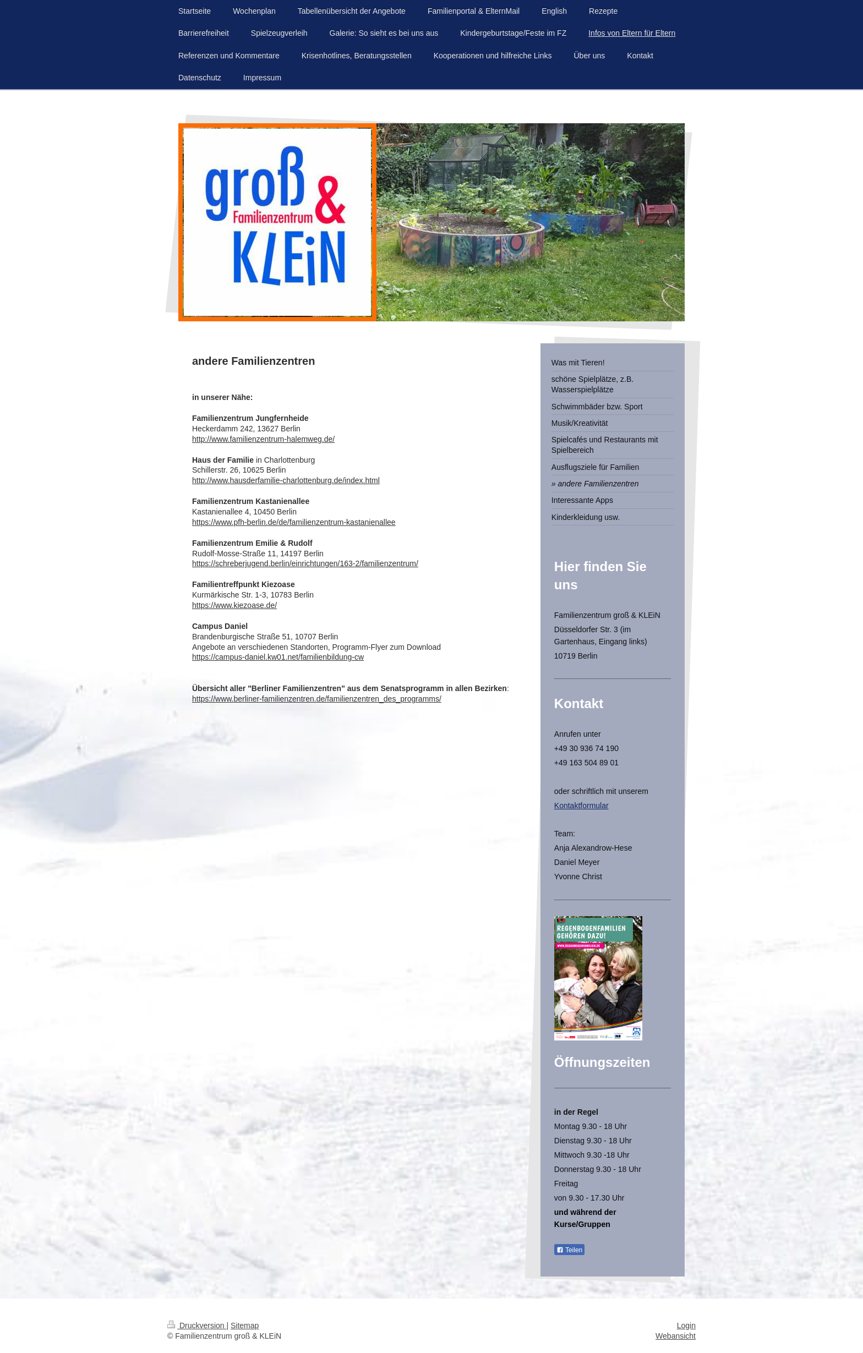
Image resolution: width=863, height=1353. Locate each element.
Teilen (569, 1250)
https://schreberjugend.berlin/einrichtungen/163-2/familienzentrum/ (305, 563)
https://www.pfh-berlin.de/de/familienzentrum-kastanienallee (294, 522)
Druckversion (196, 1325)
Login (686, 1325)
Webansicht (676, 1336)
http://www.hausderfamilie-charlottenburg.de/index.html (286, 480)
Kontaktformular (581, 805)
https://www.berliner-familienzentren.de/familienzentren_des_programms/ (316, 698)
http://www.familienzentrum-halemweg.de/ (263, 439)
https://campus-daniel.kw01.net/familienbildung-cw (278, 657)
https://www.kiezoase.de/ (234, 605)
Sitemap (245, 1325)
